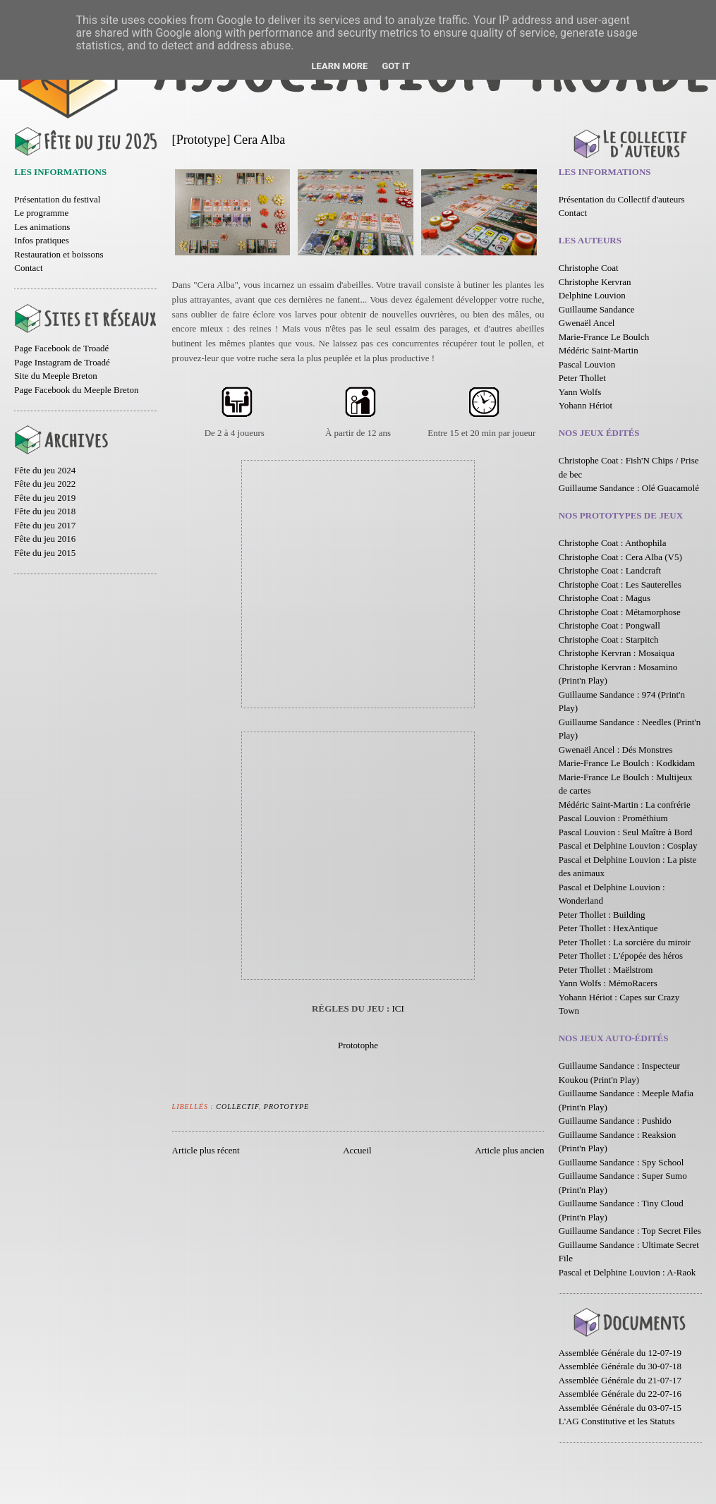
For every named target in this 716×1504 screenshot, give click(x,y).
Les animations (42, 227)
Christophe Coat (589, 267)
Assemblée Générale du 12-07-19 (620, 1352)
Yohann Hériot (585, 405)
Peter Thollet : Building (602, 914)
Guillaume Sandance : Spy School (621, 1162)
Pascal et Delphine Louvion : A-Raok (627, 1272)
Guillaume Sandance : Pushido (615, 1120)
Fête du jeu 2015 (44, 552)
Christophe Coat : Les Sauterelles (620, 584)
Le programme (41, 212)
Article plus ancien (509, 1150)
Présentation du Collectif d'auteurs (622, 199)
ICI (398, 1008)
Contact (28, 267)
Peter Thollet (582, 377)
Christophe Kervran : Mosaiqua (616, 653)
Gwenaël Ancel (587, 322)
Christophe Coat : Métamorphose (620, 612)
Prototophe (358, 1045)
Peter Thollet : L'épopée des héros (621, 955)
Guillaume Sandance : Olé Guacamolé (629, 488)
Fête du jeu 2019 (44, 497)
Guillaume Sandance (597, 309)
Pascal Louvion (587, 364)
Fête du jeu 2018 (44, 511)
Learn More (340, 66)
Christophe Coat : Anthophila (613, 543)
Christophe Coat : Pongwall (609, 625)
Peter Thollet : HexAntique (608, 928)
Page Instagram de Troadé (61, 362)
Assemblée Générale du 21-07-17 (620, 1380)
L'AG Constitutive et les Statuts (617, 1421)
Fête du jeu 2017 (44, 525)
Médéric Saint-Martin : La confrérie (625, 804)
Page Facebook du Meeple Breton (76, 389)
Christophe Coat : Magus (604, 598)
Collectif (237, 1106)
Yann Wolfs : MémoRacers (608, 983)
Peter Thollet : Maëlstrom (606, 969)
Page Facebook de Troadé (61, 348)
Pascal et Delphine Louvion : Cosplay (628, 845)
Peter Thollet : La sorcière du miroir (625, 942)
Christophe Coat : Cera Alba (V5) (620, 557)
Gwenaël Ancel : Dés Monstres (616, 749)
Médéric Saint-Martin (598, 350)
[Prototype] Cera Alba (229, 140)
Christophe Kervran (595, 282)
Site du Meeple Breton (55, 375)
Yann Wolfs (580, 392)
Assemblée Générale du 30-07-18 (620, 1366)
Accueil (357, 1150)
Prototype (286, 1106)
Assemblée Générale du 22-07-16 (620, 1393)
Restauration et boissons (58, 254)
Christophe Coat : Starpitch (609, 639)
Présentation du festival (57, 199)
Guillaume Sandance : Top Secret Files (630, 1230)
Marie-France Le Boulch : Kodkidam (627, 763)
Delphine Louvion (592, 295)
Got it (396, 66)
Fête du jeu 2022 (44, 483)
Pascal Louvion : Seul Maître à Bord (626, 832)
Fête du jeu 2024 (44, 470)
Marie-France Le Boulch (604, 337)
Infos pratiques (41, 240)
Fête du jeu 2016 (44, 538)
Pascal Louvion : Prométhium (613, 818)
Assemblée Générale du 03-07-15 (620, 1407)
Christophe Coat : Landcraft (610, 570)
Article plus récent (206, 1150)
